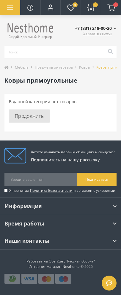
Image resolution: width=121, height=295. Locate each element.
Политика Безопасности (51, 190)
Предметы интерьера (54, 67)
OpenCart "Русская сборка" (72, 261)
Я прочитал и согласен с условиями (62, 190)
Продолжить (29, 116)
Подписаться (96, 179)
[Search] (110, 52)
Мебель (22, 67)
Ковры (84, 67)
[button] (50, 7)
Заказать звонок (97, 33)
